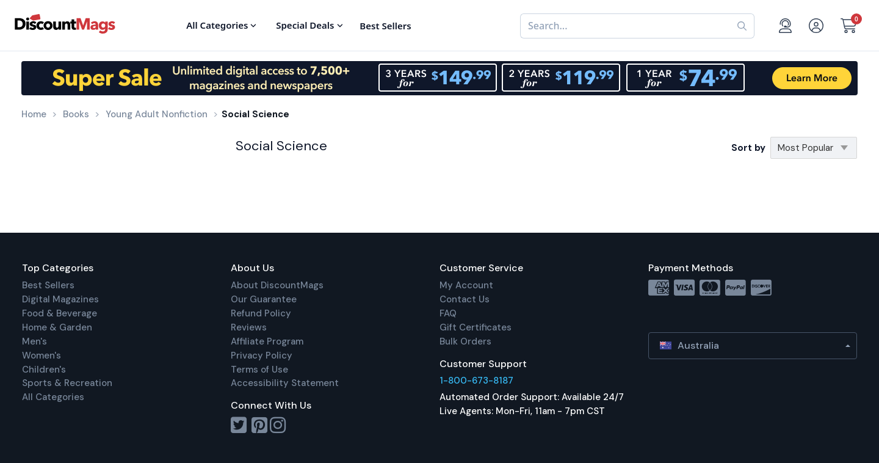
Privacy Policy (261, 355)
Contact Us (465, 299)
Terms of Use (259, 369)
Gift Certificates (476, 327)
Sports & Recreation (67, 383)
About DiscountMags (277, 285)
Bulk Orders (465, 341)
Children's (44, 369)
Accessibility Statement (285, 383)
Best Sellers (48, 285)
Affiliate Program (267, 341)
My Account (466, 285)
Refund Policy (261, 313)
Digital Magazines (60, 299)
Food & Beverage (59, 313)
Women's (41, 355)
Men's (34, 341)
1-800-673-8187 (476, 380)
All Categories (53, 397)
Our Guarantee (264, 299)
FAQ (448, 313)
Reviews (249, 327)
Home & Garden (57, 327)
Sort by (748, 148)
